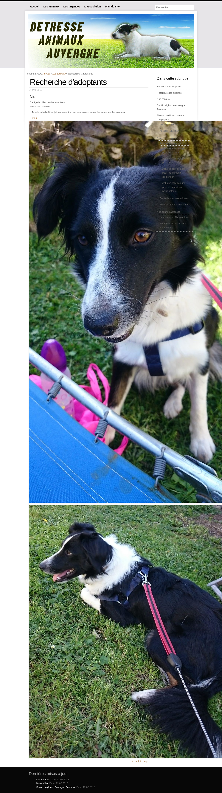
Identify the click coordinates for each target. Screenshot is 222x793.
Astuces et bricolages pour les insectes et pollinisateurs (174, 187)
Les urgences (71, 6)
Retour (33, 118)
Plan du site (112, 6)
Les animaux (51, 6)
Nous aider (42, 783)
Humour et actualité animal (174, 204)
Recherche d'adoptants (169, 86)
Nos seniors (163, 99)
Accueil (34, 6)
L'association (92, 6)
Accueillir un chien (169, 130)
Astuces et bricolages (171, 143)
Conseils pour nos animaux (174, 198)
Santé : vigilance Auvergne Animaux (55, 787)
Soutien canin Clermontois (174, 217)
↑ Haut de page (140, 761)
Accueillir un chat (169, 124)
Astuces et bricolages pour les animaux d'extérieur (174, 172)
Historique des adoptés (169, 92)
